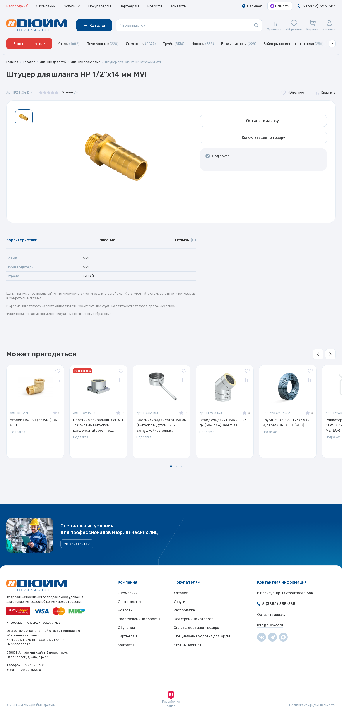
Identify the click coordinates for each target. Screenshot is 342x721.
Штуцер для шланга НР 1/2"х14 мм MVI (134, 62)
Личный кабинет (188, 645)
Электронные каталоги (193, 619)
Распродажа (16, 6)
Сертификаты (129, 602)
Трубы (174, 43)
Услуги (179, 602)
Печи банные (103, 43)
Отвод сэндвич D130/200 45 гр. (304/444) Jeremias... (222, 423)
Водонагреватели (29, 43)
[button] (332, 43)
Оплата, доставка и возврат (197, 628)
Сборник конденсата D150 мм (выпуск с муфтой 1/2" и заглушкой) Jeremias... (161, 425)
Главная (12, 62)
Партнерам (129, 6)
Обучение (126, 628)
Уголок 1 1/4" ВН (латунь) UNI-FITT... (35, 423)
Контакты (178, 6)
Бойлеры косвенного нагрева (293, 43)
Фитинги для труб (53, 62)
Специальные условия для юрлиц (203, 637)
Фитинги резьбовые (86, 62)
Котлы (69, 43)
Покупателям (99, 6)
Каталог (29, 62)
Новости (154, 6)
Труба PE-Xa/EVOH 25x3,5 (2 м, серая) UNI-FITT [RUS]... (286, 423)
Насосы (203, 43)
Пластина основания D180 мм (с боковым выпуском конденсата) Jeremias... (98, 425)
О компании (45, 6)
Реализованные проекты (139, 619)
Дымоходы (141, 43)
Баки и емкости (238, 43)
